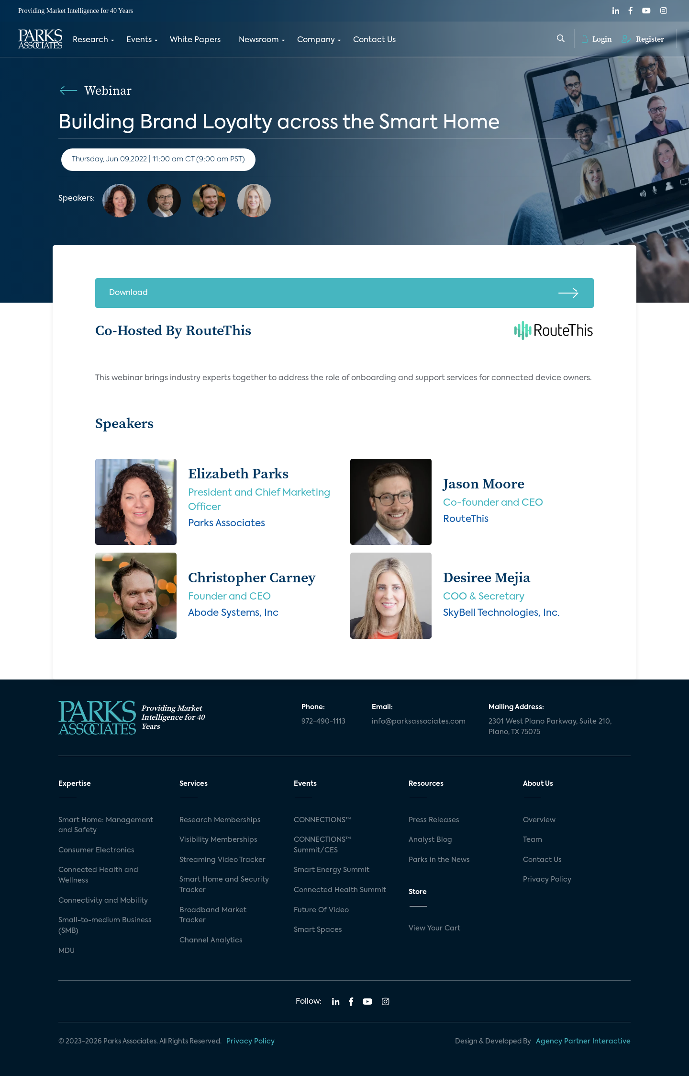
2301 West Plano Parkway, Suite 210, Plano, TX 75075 (550, 727)
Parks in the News (439, 860)
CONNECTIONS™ (322, 820)
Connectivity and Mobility (103, 900)
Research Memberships (220, 820)
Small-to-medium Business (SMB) (105, 925)
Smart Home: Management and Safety (105, 825)
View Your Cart (434, 928)
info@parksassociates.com (419, 721)
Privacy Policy (547, 879)
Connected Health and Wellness (98, 875)
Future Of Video (321, 910)
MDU (66, 951)
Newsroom (259, 40)
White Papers (195, 40)
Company (316, 40)
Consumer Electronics (96, 850)
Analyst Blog (430, 840)
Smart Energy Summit (331, 870)
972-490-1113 (323, 721)
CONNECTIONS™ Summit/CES (322, 845)
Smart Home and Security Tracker (224, 885)
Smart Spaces (318, 930)
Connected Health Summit (340, 890)
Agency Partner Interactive (583, 1041)
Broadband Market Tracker (212, 915)
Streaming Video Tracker (222, 860)
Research (90, 40)
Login (597, 38)
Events (139, 40)
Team (532, 840)
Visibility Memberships (218, 840)
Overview (539, 820)
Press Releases (434, 820)
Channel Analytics (211, 940)
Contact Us (374, 40)
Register (643, 38)
